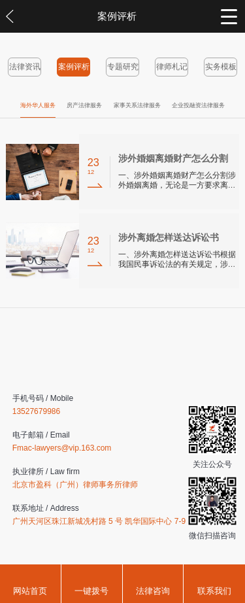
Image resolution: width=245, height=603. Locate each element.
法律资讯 (25, 66)
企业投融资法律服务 (198, 105)
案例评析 (74, 66)
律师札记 (172, 66)
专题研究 (123, 66)
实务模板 (221, 66)
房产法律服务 (84, 105)
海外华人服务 (38, 105)
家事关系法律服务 (137, 105)
